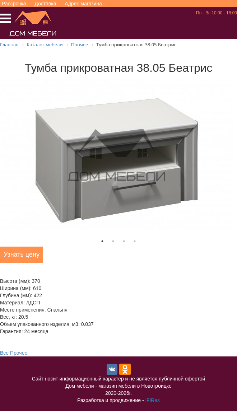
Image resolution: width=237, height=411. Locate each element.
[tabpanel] (118, 155)
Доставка (45, 3)
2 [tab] (113, 241)
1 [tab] (102, 241)
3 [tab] (123, 241)
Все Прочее (13, 353)
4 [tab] (134, 241)
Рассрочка (14, 3)
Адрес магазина (83, 3)
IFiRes (152, 400)
